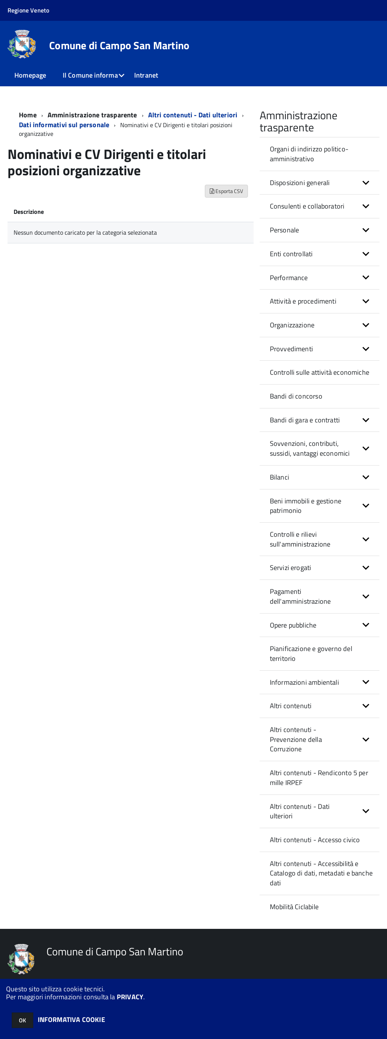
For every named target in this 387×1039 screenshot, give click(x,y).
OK (22, 1020)
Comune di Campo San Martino (119, 45)
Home (28, 115)
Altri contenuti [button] (291, 706)
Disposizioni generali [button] (300, 183)
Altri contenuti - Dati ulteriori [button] (300, 811)
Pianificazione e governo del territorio (311, 653)
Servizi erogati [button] (290, 567)
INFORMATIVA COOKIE (71, 1019)
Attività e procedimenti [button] (303, 301)
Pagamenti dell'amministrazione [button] (300, 596)
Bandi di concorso (296, 396)
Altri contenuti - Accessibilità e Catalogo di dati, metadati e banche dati (321, 873)
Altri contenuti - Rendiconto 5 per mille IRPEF (319, 778)
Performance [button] (289, 278)
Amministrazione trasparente (92, 115)
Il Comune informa (90, 75)
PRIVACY (130, 997)
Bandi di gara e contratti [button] (305, 420)
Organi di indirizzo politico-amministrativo (309, 154)
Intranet (146, 75)
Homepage (30, 75)
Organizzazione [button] (292, 325)
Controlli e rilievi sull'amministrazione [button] (300, 539)
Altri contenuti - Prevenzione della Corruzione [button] (296, 739)
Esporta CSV (226, 191)
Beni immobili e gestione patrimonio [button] (305, 506)
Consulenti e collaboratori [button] (307, 206)
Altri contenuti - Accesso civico (315, 840)
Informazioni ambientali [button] (304, 682)
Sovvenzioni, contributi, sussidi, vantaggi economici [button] (310, 448)
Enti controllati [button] (291, 254)
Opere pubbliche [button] (293, 625)
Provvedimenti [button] (291, 349)
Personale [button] (284, 230)
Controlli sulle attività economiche (319, 372)
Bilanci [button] (279, 477)
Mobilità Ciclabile (294, 907)
